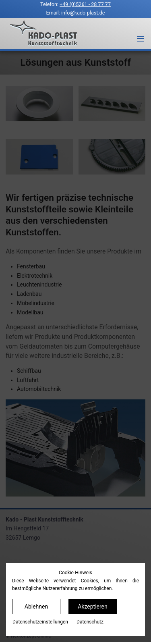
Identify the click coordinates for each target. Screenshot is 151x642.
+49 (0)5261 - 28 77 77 (85, 4)
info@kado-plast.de (83, 13)
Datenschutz (90, 622)
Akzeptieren (93, 606)
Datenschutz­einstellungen (40, 622)
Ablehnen (36, 606)
